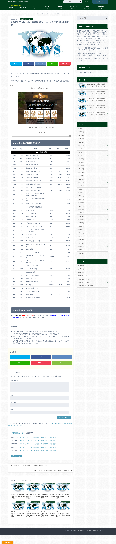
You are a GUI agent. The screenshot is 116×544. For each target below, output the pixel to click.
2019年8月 (81, 242)
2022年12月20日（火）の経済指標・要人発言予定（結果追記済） (38, 450)
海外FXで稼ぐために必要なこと (87, 285)
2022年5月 (81, 132)
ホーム (33, 7)
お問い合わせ (100, 2)
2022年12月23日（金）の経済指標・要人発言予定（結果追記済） (38, 440)
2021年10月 (81, 155)
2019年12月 (81, 229)
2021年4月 (81, 175)
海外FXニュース (87, 7)
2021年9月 (81, 158)
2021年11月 (81, 152)
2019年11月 (81, 232)
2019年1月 (81, 246)
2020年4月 (81, 215)
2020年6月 (81, 209)
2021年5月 (81, 172)
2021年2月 (81, 182)
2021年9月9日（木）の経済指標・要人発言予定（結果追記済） (52, 470)
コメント (14, 380)
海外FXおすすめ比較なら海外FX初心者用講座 (86, 530)
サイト (12, 409)
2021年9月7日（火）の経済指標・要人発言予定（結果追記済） (29, 466)
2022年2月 (81, 142)
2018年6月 (81, 252)
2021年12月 (81, 148)
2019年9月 (81, 239)
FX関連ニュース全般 (83, 278)
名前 (12, 395)
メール (13, 402)
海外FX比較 (74, 7)
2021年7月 (81, 165)
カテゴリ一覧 (101, 7)
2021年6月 (81, 169)
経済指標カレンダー (18, 433)
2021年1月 (81, 185)
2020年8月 (81, 202)
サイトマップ (88, 2)
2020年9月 (81, 199)
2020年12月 (81, 189)
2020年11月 (81, 192)
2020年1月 (81, 225)
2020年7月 (81, 205)
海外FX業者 (46, 7)
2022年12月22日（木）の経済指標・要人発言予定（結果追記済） (38, 444)
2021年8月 (81, 162)
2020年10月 (81, 195)
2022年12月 (81, 128)
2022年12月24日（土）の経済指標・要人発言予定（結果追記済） (38, 437)
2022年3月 (81, 138)
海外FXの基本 (60, 7)
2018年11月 (81, 249)
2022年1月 (81, 145)
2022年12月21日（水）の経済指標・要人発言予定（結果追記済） (38, 447)
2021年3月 (81, 179)
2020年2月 (81, 222)
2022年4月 (81, 135)
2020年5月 (81, 212)
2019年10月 (81, 235)
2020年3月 (81, 219)
